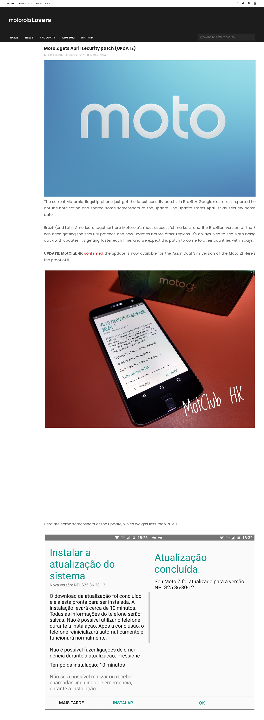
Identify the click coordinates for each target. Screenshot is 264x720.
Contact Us (25, 3)
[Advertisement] (174, 415)
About (10, 3)
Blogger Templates (59, 704)
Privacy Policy (45, 3)
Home (14, 37)
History (87, 37)
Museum (68, 37)
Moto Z (145, 57)
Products (48, 37)
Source (99, 628)
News (29, 37)
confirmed (144, 228)
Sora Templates (32, 704)
